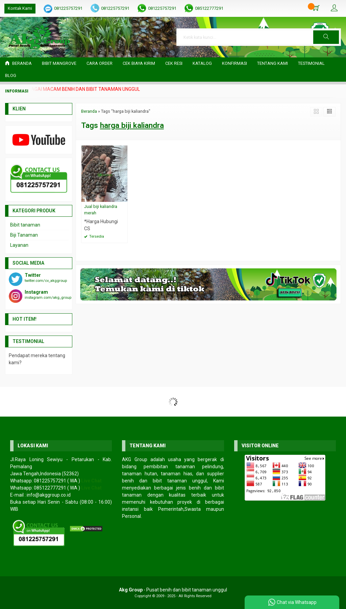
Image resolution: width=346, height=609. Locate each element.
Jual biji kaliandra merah (100, 209)
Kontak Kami (20, 8)
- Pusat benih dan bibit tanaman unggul (173, 589)
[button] (326, 37)
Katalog (202, 63)
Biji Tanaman (24, 235)
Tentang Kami (272, 63)
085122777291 (209, 8)
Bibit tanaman (25, 225)
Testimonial (311, 63)
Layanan (19, 245)
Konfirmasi (234, 63)
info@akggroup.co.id (49, 495)
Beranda (18, 63)
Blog (10, 75)
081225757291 (68, 8)
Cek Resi (173, 63)
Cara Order (99, 63)
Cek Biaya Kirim (139, 63)
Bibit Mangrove (59, 63)
